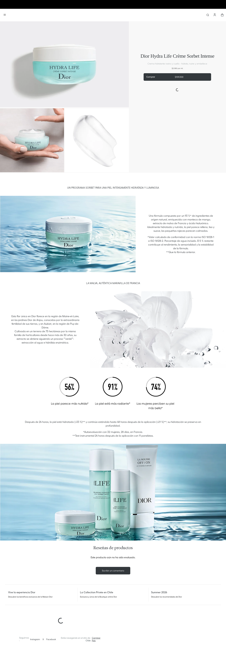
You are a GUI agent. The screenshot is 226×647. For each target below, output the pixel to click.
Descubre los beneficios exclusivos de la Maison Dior (30, 597)
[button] (97, 639)
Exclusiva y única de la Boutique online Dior (98, 597)
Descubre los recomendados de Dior (166, 597)
